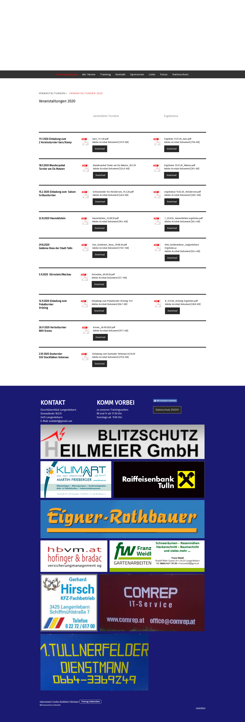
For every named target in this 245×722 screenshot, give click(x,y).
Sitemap (74, 701)
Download (100, 148)
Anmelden (200, 708)
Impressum (45, 701)
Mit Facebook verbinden (165, 400)
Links (152, 74)
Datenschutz (180, 74)
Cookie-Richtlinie (60, 701)
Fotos (164, 74)
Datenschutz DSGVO (167, 409)
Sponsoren (137, 74)
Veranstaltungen (67, 74)
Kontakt (120, 74)
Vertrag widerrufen (90, 701)
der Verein (88, 74)
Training (105, 74)
